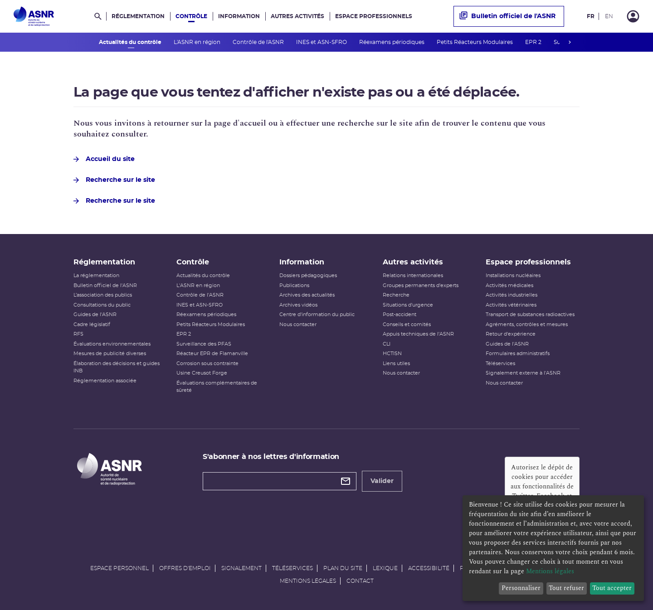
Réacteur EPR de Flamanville (212, 353)
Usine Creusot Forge (201, 373)
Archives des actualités (307, 295)
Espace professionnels (373, 16)
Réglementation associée (104, 380)
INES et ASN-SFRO (322, 42)
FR (591, 16)
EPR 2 (534, 42)
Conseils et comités (407, 324)
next (570, 42)
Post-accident (399, 314)
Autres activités (297, 16)
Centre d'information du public (317, 314)
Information (239, 16)
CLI (386, 344)
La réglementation (96, 275)
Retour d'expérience (511, 334)
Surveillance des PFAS (203, 344)
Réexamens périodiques (392, 42)
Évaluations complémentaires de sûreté (216, 387)
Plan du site (342, 568)
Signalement (241, 568)
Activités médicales (509, 285)
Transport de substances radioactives (530, 314)
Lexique (385, 568)
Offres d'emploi (185, 568)
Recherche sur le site (114, 180)
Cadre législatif (91, 324)
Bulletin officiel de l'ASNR (507, 16)
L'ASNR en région (198, 42)
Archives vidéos (298, 305)
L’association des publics (102, 295)
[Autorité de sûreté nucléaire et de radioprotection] (34, 16)
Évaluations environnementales (112, 344)
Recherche (396, 295)
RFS (78, 334)
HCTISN (392, 353)
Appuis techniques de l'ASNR (418, 334)
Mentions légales (308, 581)
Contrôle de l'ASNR (259, 42)
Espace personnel (119, 568)
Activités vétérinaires (511, 305)
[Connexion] (633, 16)
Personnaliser (521, 588)
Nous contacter (298, 324)
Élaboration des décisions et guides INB (116, 367)
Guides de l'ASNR (95, 314)
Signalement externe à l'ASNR (523, 373)
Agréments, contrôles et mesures (527, 324)
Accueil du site (104, 159)
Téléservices (500, 363)
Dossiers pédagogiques (308, 275)
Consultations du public (102, 305)
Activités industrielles (511, 295)
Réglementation (138, 16)
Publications (294, 285)
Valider (382, 481)
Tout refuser (566, 588)
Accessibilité (428, 568)
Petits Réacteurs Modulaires (475, 42)
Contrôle (191, 16)
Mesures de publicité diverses (109, 353)
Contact (360, 581)
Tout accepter (612, 588)
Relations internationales (413, 275)
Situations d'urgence (408, 305)
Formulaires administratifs (518, 353)
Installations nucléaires (513, 275)
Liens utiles (396, 363)
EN (609, 16)
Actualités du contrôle (131, 42)
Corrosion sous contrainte (207, 363)
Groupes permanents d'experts (420, 285)
